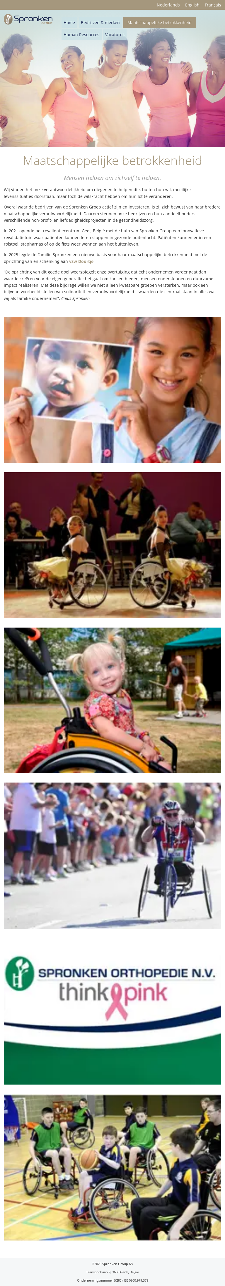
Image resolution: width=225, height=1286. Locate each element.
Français (213, 5)
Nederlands (168, 5)
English (192, 5)
